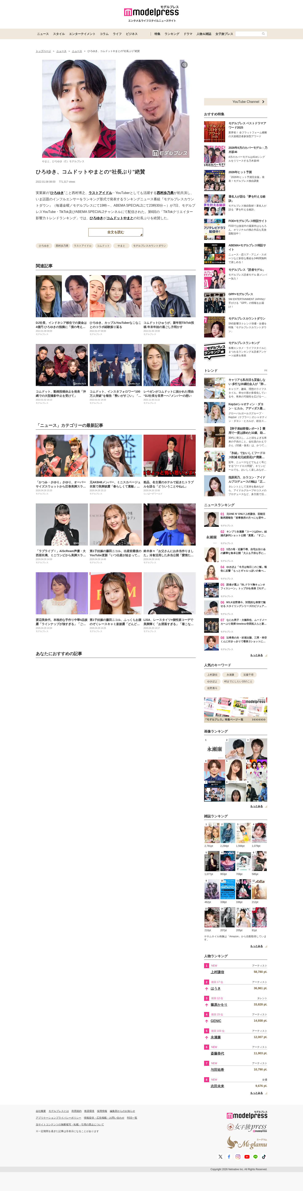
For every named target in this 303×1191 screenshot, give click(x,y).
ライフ (117, 34)
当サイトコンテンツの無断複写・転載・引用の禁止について (70, 1124)
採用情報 (102, 1111)
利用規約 (77, 1111)
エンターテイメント (82, 34)
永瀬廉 (230, 674)
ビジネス (132, 34)
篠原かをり (219, 1004)
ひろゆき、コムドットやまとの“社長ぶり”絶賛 (90, 172)
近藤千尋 (248, 674)
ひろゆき (57, 193)
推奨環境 (89, 1111)
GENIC (216, 1021)
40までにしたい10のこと (238, 681)
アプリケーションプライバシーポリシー (58, 1117)
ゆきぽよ (212, 681)
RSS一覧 (132, 1117)
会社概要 (41, 1111)
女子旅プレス (224, 34)
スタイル (59, 34)
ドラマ (187, 34)
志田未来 (217, 1086)
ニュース (43, 34)
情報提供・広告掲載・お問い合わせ (104, 1117)
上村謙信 (212, 674)
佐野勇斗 (212, 688)
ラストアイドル (100, 193)
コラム (104, 34)
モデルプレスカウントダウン (149, 245)
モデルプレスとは (59, 1111)
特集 (157, 34)
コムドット (114, 218)
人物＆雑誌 (204, 34)
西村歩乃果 (165, 193)
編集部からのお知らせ (122, 1111)
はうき (216, 988)
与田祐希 (217, 1070)
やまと (128, 218)
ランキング (172, 34)
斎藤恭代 (217, 1053)
